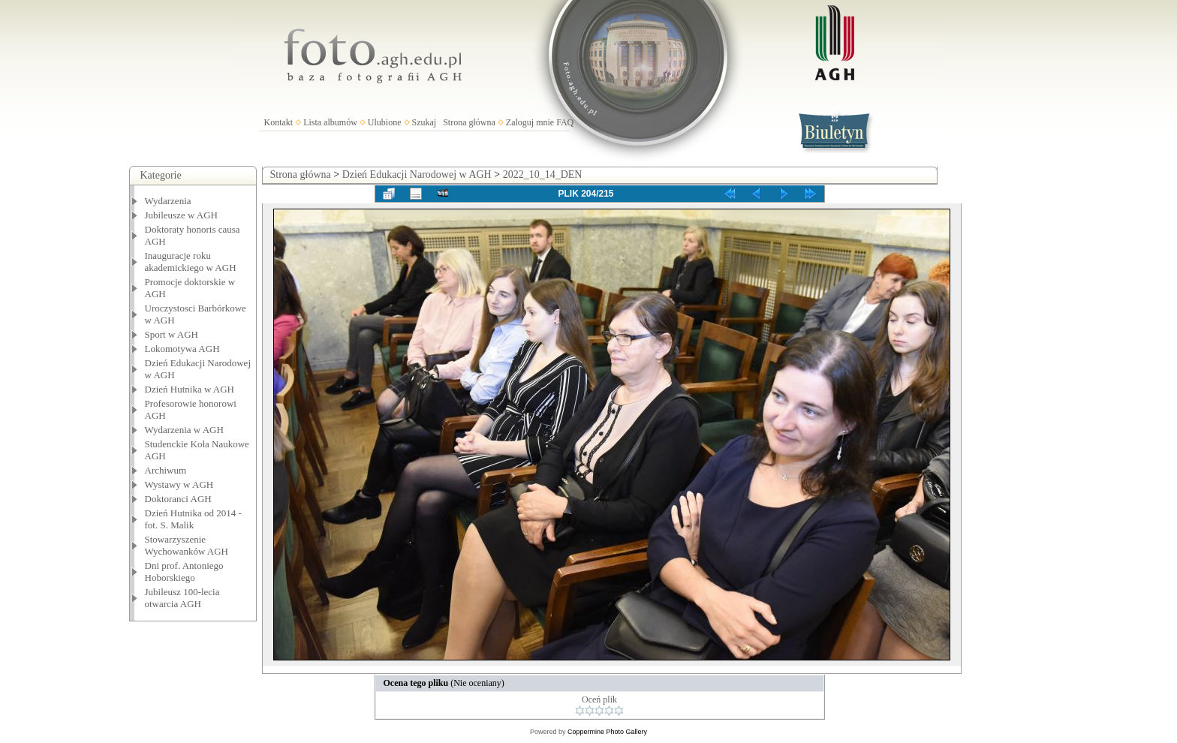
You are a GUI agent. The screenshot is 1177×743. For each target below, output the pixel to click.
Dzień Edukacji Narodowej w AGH (417, 174)
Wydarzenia (168, 200)
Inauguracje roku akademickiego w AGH (190, 261)
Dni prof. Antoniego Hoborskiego (184, 571)
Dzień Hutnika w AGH (190, 389)
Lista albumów (330, 122)
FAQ (564, 122)
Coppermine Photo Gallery (607, 731)
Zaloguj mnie (530, 122)
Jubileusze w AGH (181, 215)
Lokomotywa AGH (182, 348)
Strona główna (469, 122)
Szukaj (424, 122)
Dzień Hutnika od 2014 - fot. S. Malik (193, 519)
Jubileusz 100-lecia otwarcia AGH (182, 597)
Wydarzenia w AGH (184, 429)
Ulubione (385, 122)
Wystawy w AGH (179, 484)
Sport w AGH (172, 334)
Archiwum (166, 470)
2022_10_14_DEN (542, 174)
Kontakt (278, 122)
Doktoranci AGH (178, 498)
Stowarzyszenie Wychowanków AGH (187, 545)
